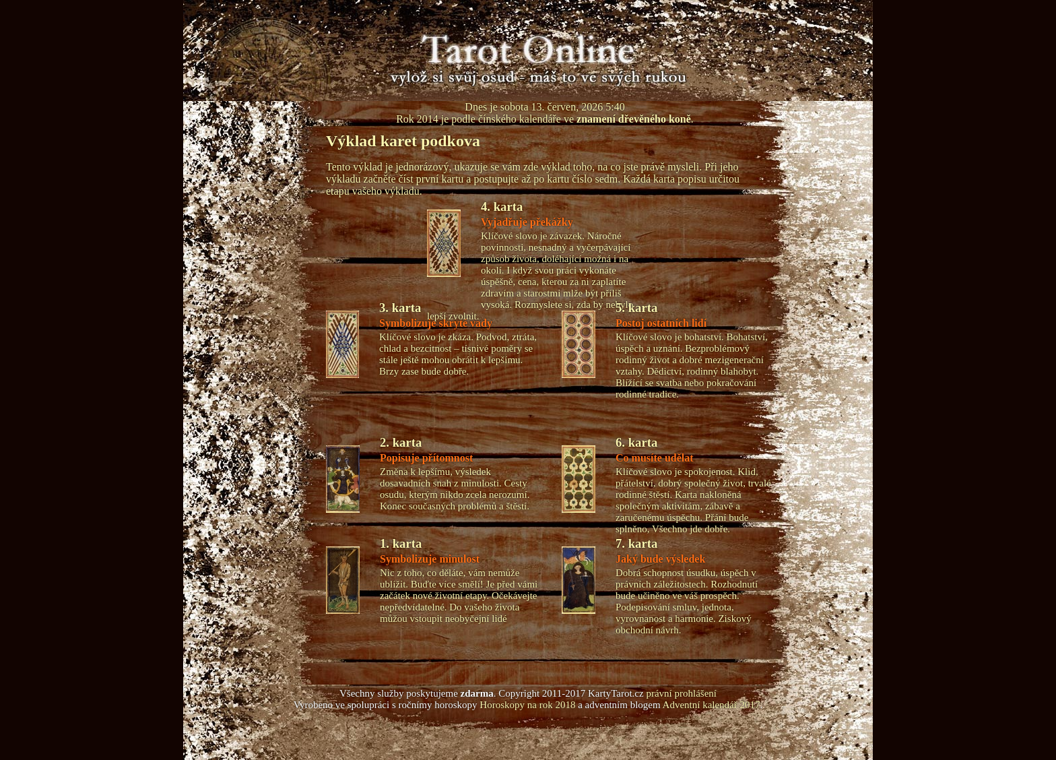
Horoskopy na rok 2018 (527, 704)
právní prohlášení (681, 693)
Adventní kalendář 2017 (711, 704)
